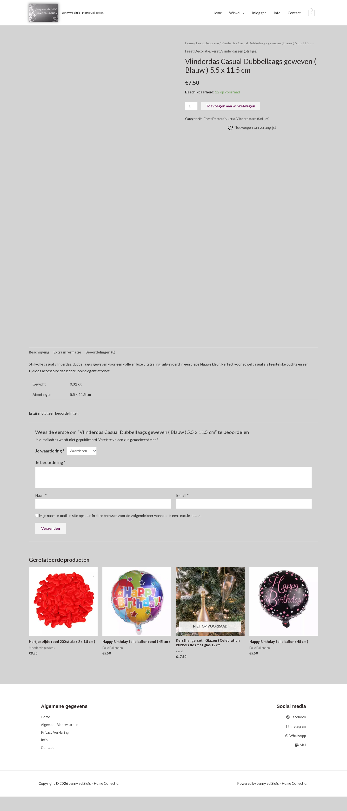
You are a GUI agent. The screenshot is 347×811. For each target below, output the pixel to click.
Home (217, 13)
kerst (217, 51)
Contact (294, 13)
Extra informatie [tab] (68, 352)
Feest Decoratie (208, 43)
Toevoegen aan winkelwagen (231, 106)
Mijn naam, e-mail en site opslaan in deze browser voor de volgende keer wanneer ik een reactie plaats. (120, 517)
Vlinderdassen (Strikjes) (241, 51)
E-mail (182, 496)
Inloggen (259, 13)
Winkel (234, 13)
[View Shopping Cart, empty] (311, 13)
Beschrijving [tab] (39, 352)
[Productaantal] (191, 106)
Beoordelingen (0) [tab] (102, 352)
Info (277, 13)
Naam (41, 496)
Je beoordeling (50, 463)
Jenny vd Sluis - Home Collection (84, 12)
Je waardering (49, 451)
